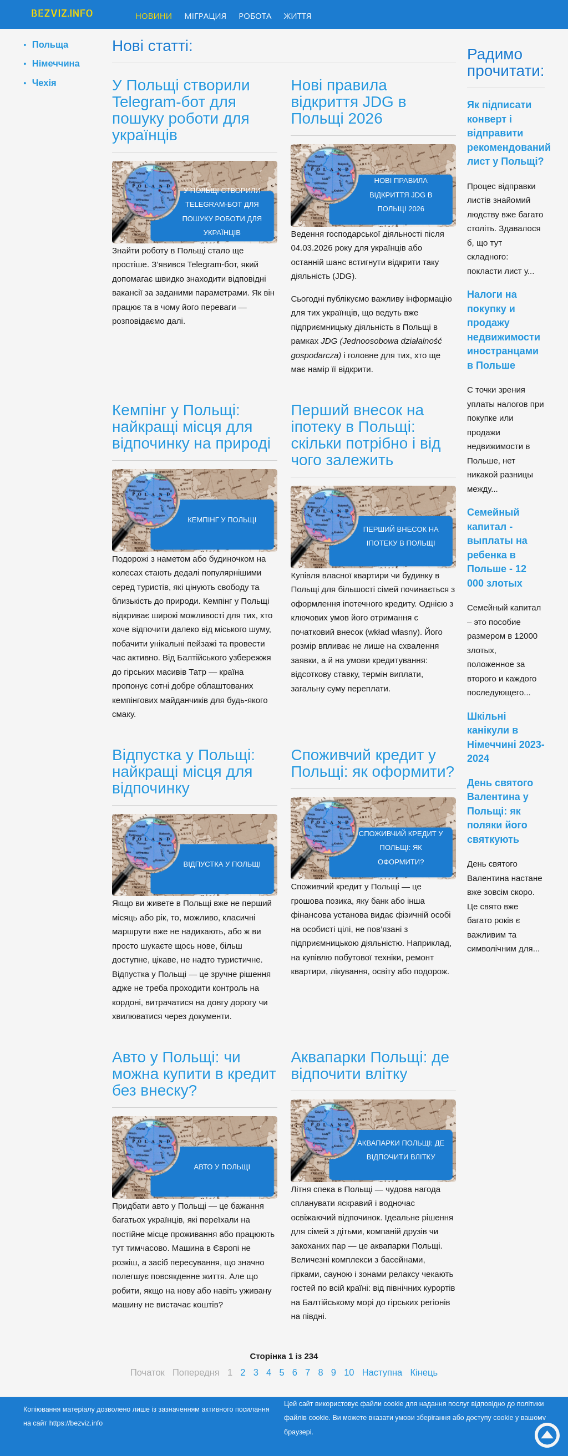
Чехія (44, 83)
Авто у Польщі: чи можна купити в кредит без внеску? (194, 1073)
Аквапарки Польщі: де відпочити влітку (370, 1065)
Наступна (382, 1372)
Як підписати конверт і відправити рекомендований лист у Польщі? (509, 133)
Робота (255, 15)
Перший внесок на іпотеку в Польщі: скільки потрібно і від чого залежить (365, 435)
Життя (298, 15)
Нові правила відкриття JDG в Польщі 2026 (348, 102)
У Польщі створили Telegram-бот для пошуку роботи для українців (181, 110)
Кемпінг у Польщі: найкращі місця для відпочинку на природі (191, 426)
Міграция (205, 15)
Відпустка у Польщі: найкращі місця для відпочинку (183, 771)
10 (349, 1372)
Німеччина (56, 63)
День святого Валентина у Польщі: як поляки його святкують (500, 811)
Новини (153, 15)
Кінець (424, 1372)
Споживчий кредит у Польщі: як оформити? (372, 763)
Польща (50, 44)
